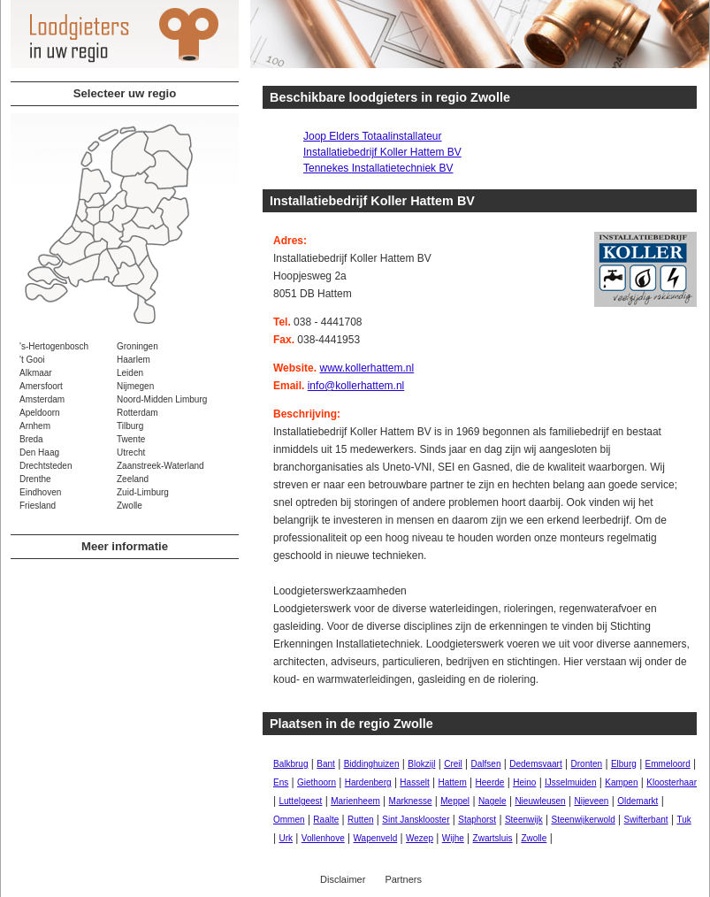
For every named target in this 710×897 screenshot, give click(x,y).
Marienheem (355, 801)
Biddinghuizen (372, 764)
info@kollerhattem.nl (356, 386)
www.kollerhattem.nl (366, 368)
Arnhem (34, 426)
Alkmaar (35, 373)
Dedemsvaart (535, 764)
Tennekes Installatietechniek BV (378, 168)
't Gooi (32, 359)
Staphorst (477, 819)
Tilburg (130, 426)
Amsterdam (42, 399)
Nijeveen (591, 801)
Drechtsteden (45, 466)
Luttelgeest (300, 801)
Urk (286, 838)
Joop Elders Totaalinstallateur (372, 136)
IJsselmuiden (570, 782)
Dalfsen (486, 764)
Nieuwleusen (540, 801)
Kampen (621, 782)
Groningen (137, 346)
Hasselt (414, 782)
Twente (131, 439)
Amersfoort (41, 386)
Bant (326, 764)
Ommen (289, 819)
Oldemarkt (637, 801)
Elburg (624, 764)
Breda (31, 439)
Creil (453, 764)
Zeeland (133, 479)
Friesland (37, 505)
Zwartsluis (493, 838)
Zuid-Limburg (143, 492)
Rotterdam (137, 413)
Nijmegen (135, 386)
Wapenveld (376, 838)
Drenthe (35, 479)
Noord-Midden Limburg (162, 399)
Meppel (455, 801)
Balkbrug (290, 764)
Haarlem (133, 359)
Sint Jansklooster (415, 819)
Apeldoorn (39, 413)
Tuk (683, 819)
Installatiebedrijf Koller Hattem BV (382, 152)
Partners (403, 879)
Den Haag (39, 452)
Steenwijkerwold (583, 819)
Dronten (587, 764)
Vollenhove (323, 838)
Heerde (490, 782)
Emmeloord (668, 764)
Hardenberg (368, 782)
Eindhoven (40, 492)
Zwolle (129, 505)
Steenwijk (524, 819)
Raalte (326, 819)
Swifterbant (646, 819)
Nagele (492, 801)
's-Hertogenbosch (53, 346)
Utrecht (131, 452)
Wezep (419, 838)
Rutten (360, 819)
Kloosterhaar (671, 782)
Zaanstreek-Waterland (160, 466)
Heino (524, 782)
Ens (280, 782)
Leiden (130, 373)
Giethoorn (316, 782)
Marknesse (410, 801)
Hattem (453, 782)
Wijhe (453, 838)
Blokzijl (421, 764)
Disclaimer (342, 879)
